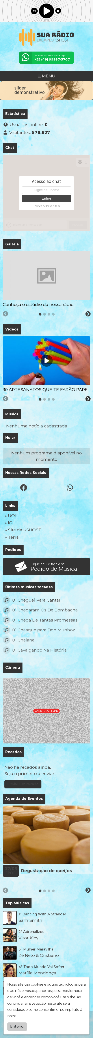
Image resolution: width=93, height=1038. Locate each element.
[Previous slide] (5, 314)
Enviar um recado (23, 784)
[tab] (40, 314)
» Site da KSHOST (23, 529)
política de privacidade (36, 1016)
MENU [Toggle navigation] (46, 76)
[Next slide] (88, 314)
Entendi (17, 1026)
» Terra (12, 537)
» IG (8, 522)
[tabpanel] (46, 279)
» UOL (11, 515)
